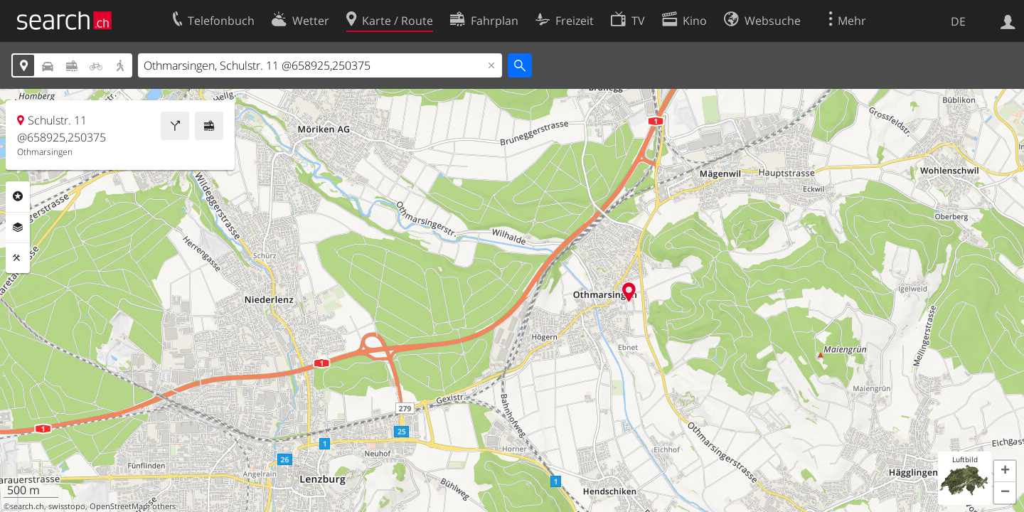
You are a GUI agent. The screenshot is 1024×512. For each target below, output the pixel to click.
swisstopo (66, 506)
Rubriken (18, 196)
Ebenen (18, 227)
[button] (1004, 471)
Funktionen (18, 258)
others (164, 506)
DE (958, 21)
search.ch (27, 506)
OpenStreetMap (119, 506)
